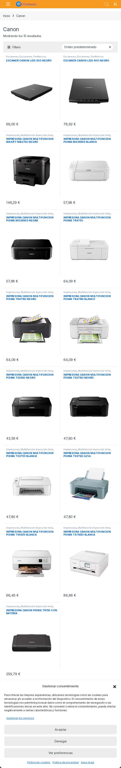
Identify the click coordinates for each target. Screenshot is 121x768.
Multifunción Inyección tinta (37, 135)
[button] (115, 686)
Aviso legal (87, 762)
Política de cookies (38, 762)
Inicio (6, 16)
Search (106, 4)
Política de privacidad (65, 762)
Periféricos (39, 56)
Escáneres (12, 56)
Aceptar (60, 730)
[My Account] (115, 4)
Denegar (60, 741)
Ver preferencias (60, 753)
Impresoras (13, 135)
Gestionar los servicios (20, 718)
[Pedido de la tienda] (87, 47)
